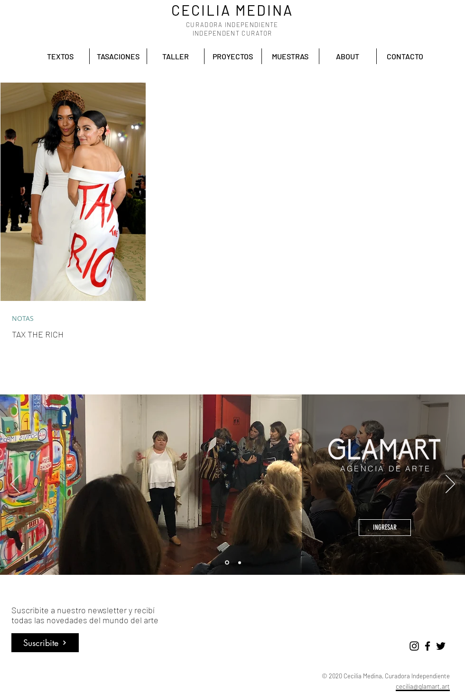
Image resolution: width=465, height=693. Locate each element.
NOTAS (23, 318)
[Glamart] (227, 563)
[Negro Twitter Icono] (441, 646)
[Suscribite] (45, 642)
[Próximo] (450, 485)
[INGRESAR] (385, 527)
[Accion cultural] (239, 562)
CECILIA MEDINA (232, 10)
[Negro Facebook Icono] (427, 646)
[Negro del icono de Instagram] (414, 646)
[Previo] (15, 485)
